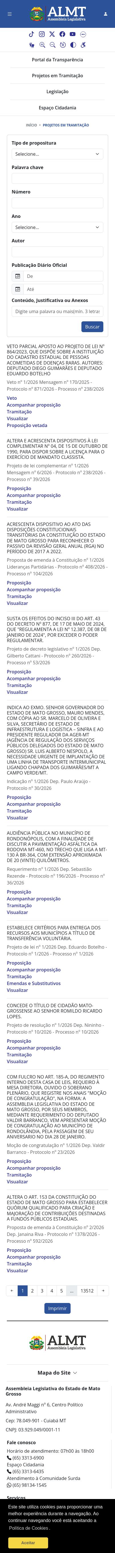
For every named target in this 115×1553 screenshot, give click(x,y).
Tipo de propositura (34, 143)
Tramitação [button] (19, 412)
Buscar (92, 327)
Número (21, 192)
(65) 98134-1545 (27, 1485)
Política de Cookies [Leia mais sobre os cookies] (28, 1528)
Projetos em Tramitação (57, 75)
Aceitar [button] (28, 1542)
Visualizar (17, 418)
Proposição (19, 488)
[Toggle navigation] (9, 14)
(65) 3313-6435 (25, 1471)
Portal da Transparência (57, 60)
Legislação (57, 91)
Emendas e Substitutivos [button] (34, 983)
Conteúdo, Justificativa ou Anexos (50, 300)
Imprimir (57, 1308)
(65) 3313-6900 (25, 1458)
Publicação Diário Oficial (39, 265)
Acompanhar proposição (34, 405)
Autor (18, 241)
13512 (87, 1291)
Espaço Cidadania (57, 108)
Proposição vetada (27, 425)
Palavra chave (27, 167)
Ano (16, 216)
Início (31, 125)
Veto (12, 398)
